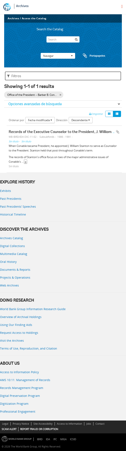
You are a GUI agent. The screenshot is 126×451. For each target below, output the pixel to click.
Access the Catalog (34, 18)
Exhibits (5, 191)
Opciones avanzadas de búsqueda (35, 104)
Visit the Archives (12, 341)
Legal (5, 423)
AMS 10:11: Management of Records (25, 380)
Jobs (88, 423)
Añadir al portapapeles (118, 132)
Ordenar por (16, 120)
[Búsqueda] (76, 39)
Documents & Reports (15, 270)
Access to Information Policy (19, 372)
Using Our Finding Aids (16, 325)
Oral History (8, 262)
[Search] (62, 39)
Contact (99, 423)
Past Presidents (10, 199)
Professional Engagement (17, 411)
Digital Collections (12, 246)
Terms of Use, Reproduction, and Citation (28, 348)
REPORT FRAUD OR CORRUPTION (39, 429)
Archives (22, 6)
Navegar (58, 56)
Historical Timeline (13, 214)
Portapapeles (90, 55)
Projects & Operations (15, 277)
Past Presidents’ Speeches (18, 206)
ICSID (73, 439)
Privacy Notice (21, 423)
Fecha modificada (40, 120)
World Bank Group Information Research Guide (33, 309)
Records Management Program (21, 388)
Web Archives (9, 285)
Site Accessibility (43, 423)
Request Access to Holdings (19, 333)
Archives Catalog (11, 238)
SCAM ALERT (9, 429)
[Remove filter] (60, 95)
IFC (55, 439)
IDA (48, 439)
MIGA (63, 439)
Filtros (14, 76)
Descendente (80, 120)
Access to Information (69, 423)
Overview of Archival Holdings (21, 317)
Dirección (61, 120)
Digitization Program (14, 404)
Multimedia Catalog (13, 254)
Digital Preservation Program (20, 396)
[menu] (122, 6)
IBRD (40, 439)
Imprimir (96, 114)
